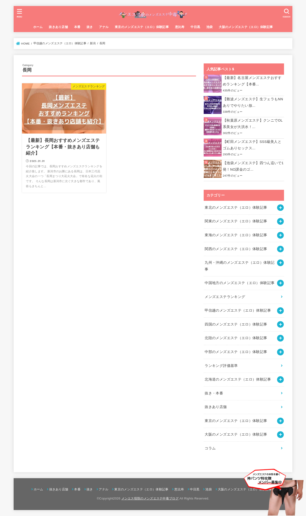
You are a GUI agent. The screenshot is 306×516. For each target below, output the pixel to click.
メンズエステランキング (225, 297)
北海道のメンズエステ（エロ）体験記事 (238, 379)
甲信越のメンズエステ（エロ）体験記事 (238, 310)
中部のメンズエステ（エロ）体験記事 (236, 352)
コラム (210, 448)
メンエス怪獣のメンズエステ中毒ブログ (150, 498)
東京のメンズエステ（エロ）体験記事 (142, 27)
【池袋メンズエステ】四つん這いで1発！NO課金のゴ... (253, 166)
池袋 (209, 27)
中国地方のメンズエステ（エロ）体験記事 (239, 283)
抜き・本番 (214, 393)
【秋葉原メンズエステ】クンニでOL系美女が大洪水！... (253, 123)
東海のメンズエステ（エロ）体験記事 (236, 235)
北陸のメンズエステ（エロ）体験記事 (236, 338)
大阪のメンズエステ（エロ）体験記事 (246, 27)
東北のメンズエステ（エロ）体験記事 (236, 207)
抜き (90, 27)
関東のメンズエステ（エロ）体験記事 (236, 221)
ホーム (38, 27)
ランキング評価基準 (221, 366)
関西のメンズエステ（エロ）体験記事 (236, 249)
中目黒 (195, 27)
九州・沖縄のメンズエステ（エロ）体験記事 (239, 266)
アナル (104, 27)
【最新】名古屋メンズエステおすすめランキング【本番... (252, 81)
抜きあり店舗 (58, 27)
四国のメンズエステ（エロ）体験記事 (236, 324)
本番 (77, 27)
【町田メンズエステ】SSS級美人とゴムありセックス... (252, 145)
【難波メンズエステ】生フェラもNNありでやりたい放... (253, 102)
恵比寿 (180, 27)
